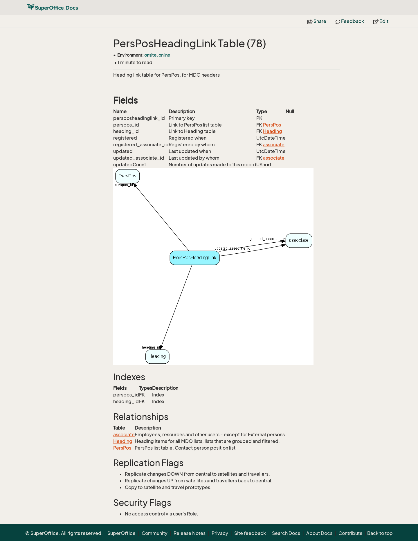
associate (273, 144)
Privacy (220, 533)
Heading (272, 131)
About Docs (319, 533)
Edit (380, 21)
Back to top (380, 533)
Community (154, 533)
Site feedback (250, 533)
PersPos (272, 125)
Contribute (350, 533)
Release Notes (190, 533)
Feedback (350, 21)
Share (316, 21)
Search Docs (286, 533)
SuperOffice (121, 533)
